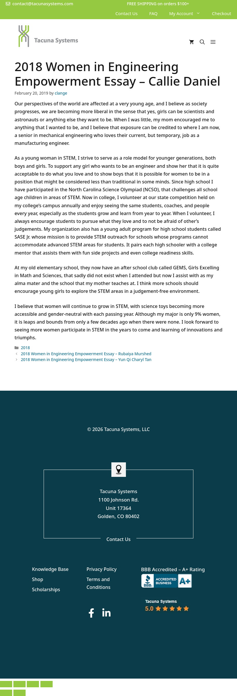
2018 (25, 347)
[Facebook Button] (91, 613)
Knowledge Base (50, 569)
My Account (187, 13)
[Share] (33, 684)
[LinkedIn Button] (106, 613)
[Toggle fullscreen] (19, 684)
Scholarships (46, 589)
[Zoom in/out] (6, 684)
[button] (199, 13)
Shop (37, 579)
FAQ (153, 13)
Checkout (221, 13)
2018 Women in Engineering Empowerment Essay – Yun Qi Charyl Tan (86, 359)
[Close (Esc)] (46, 684)
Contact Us (126, 13)
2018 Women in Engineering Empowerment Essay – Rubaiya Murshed (86, 353)
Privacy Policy (102, 569)
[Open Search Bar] (202, 42)
